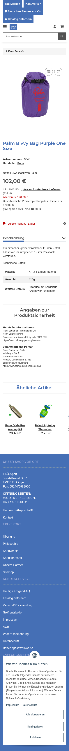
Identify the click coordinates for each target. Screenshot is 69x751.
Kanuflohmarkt (12, 557)
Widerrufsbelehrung (16, 633)
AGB (6, 626)
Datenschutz (29, 705)
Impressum (12, 705)
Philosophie (10, 543)
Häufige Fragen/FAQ (16, 591)
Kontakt (8, 517)
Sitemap (8, 572)
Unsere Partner (13, 565)
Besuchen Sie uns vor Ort (24, 11)
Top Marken (12, 3)
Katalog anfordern (20, 19)
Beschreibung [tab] (13, 238)
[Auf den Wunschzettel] (58, 72)
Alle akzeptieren (35, 714)
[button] (54, 26)
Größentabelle (12, 612)
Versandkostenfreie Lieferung (42, 189)
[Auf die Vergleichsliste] (49, 72)
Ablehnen (35, 737)
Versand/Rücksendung (18, 605)
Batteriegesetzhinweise (18, 648)
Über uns (9, 536)
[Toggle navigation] (5, 25)
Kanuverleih (33, 3)
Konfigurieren (35, 726)
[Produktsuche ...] (30, 36)
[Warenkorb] (62, 26)
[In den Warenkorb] (6, 61)
